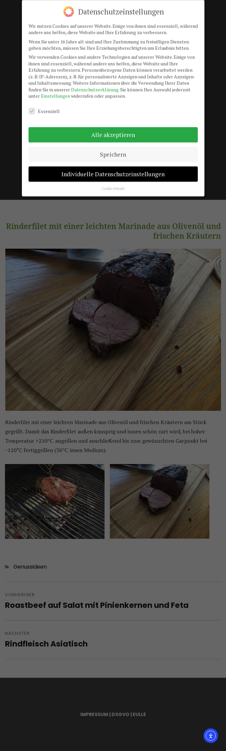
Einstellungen (55, 94)
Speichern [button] (113, 152)
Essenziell (44, 109)
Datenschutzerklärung (94, 87)
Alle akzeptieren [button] (113, 132)
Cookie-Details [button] (113, 186)
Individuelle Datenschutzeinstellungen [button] (113, 172)
